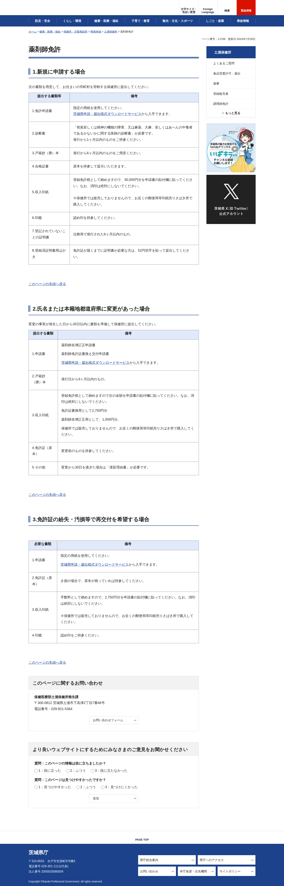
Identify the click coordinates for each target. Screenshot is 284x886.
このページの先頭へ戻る (47, 284)
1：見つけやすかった (55, 787)
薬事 (216, 83)
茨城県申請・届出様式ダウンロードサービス (107, 114)
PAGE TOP (142, 839)
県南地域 (95, 31)
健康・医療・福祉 (50, 31)
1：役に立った (50, 770)
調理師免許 (220, 103)
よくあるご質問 (223, 63)
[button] (207, 7)
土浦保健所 (110, 31)
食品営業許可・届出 (226, 73)
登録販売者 (220, 93)
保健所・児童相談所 (75, 31)
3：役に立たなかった (111, 770)
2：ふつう (78, 770)
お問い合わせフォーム (108, 720)
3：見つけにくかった (121, 787)
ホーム (33, 31)
